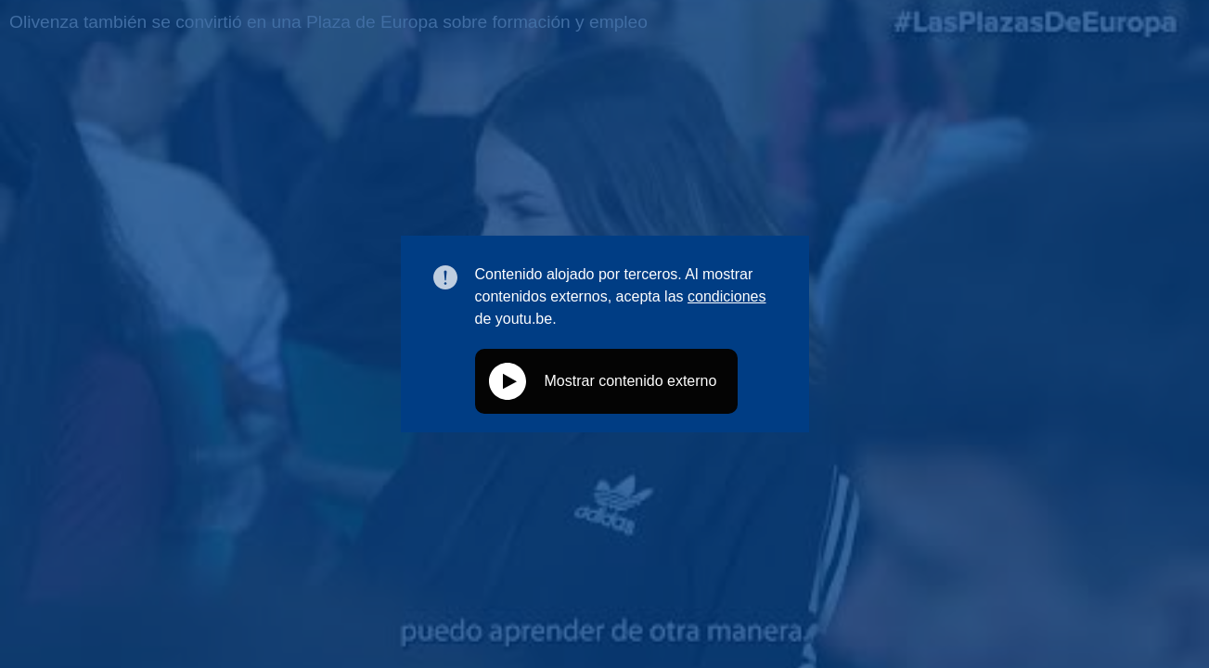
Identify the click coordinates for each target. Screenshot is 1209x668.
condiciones (727, 296)
